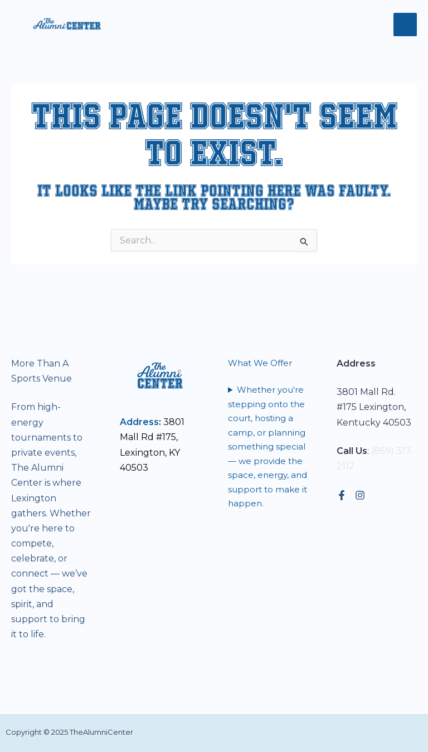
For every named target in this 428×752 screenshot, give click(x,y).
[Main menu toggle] (405, 24)
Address (139, 422)
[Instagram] (360, 495)
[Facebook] (342, 495)
